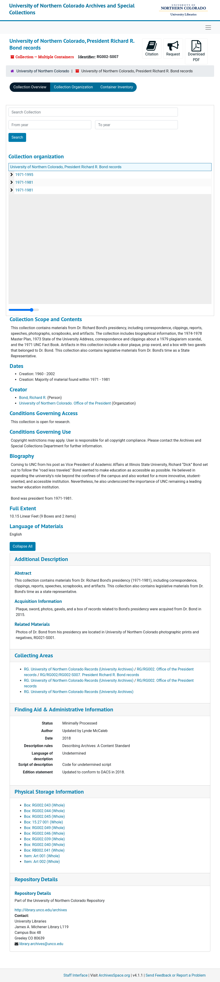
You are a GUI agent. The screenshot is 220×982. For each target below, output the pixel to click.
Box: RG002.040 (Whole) (44, 844)
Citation (151, 48)
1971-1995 (24, 174)
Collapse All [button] (22, 546)
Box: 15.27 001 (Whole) (43, 822)
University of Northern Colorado (42, 71)
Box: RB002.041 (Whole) (44, 850)
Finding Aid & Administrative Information (64, 709)
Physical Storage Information (49, 791)
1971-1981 (24, 182)
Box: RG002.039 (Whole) (44, 839)
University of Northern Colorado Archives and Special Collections (72, 9)
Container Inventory (116, 87)
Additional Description (41, 559)
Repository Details (36, 879)
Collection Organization (73, 87)
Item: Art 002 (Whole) (42, 861)
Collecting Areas (34, 655)
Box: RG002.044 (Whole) (44, 811)
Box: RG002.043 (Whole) (44, 805)
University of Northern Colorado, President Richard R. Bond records (65, 167)
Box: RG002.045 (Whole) (44, 816)
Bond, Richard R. (32, 397)
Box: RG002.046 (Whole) (44, 833)
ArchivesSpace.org (114, 975)
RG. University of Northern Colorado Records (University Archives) (78, 669)
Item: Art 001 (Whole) (42, 856)
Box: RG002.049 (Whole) (44, 828)
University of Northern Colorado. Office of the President (65, 403)
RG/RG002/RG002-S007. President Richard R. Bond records (89, 675)
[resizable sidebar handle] (23, 310)
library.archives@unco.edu (41, 944)
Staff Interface (76, 975)
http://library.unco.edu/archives (41, 910)
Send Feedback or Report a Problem (176, 975)
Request (173, 48)
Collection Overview (29, 87)
